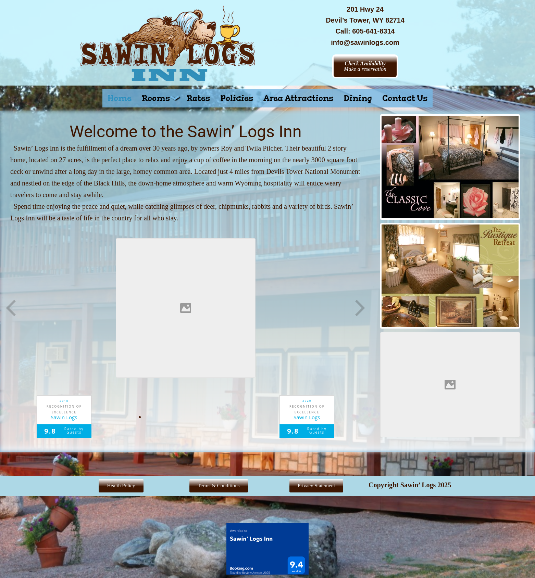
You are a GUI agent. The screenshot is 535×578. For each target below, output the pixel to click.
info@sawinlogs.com (365, 42)
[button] (159, 98)
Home (120, 98)
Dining (358, 98)
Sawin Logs (64, 417)
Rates (198, 98)
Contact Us (404, 98)
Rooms (159, 98)
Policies (236, 98)
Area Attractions (298, 98)
